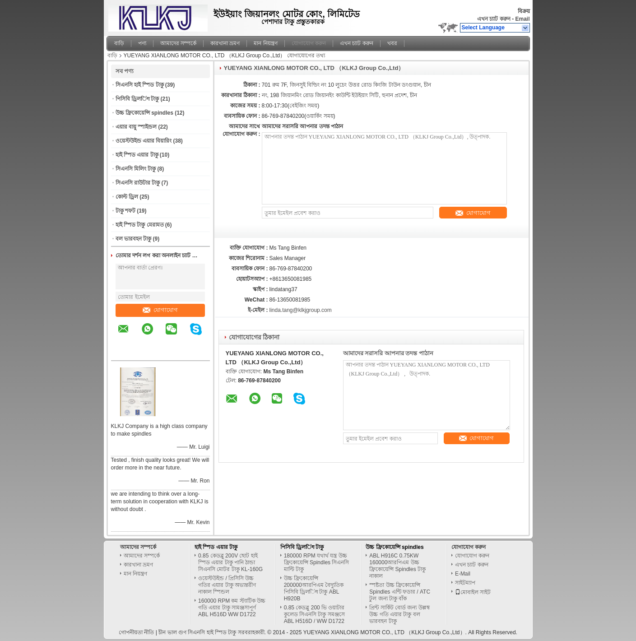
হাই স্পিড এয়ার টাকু (137, 155)
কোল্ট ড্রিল (127, 197)
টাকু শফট (125, 211)
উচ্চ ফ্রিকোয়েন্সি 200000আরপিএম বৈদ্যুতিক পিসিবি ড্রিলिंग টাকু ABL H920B (314, 588)
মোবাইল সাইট (473, 592)
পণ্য (142, 43)
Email (522, 19)
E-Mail (462, 574)
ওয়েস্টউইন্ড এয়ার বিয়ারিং (144, 141)
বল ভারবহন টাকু (134, 239)
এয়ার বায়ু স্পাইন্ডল (136, 127)
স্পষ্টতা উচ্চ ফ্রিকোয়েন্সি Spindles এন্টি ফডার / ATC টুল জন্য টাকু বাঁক (399, 592)
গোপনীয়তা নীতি (136, 632)
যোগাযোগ (160, 310)
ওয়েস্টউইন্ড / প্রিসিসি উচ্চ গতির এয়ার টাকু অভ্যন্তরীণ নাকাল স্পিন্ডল (227, 585)
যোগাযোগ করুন (309, 43)
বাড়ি (119, 43)
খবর (392, 43)
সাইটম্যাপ (465, 583)
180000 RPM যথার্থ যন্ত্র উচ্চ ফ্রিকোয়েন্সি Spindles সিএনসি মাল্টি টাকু (316, 562)
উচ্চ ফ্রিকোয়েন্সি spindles (144, 113)
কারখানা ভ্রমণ (225, 43)
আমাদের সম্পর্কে (178, 43)
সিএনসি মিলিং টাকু (136, 169)
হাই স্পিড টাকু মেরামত (140, 225)
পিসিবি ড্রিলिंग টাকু (137, 99)
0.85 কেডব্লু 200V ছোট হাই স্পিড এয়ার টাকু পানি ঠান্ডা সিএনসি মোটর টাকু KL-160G (230, 562)
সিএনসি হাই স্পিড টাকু (140, 85)
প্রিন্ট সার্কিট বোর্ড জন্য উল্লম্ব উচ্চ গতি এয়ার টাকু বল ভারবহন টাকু (399, 614)
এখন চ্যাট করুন (494, 19)
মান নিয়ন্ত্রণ (265, 43)
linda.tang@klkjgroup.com (300, 310)
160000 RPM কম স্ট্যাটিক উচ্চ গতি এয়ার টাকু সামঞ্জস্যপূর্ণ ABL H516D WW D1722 (231, 608)
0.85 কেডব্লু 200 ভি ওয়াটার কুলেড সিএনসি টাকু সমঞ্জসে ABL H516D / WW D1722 (314, 614)
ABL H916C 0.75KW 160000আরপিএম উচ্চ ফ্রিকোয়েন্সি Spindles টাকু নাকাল (397, 566)
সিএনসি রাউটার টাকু (138, 183)
